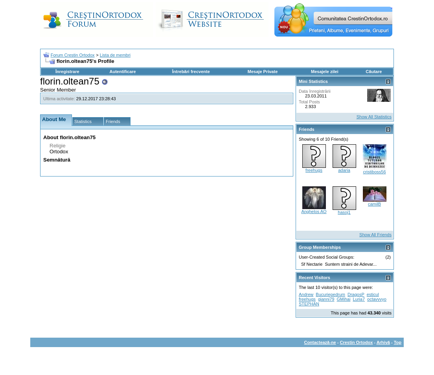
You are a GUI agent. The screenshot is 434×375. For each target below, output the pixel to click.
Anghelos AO (313, 211)
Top (397, 342)
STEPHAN (309, 303)
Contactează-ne (320, 342)
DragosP (356, 294)
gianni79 (326, 299)
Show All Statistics (374, 116)
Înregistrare (67, 71)
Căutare (374, 71)
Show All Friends (375, 234)
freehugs (313, 170)
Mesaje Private (263, 71)
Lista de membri (115, 55)
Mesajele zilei (324, 71)
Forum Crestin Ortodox (73, 55)
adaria (344, 170)
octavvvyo (376, 299)
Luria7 (359, 299)
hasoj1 (344, 212)
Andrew (306, 294)
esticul (373, 294)
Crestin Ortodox (356, 342)
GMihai (344, 299)
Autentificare (122, 71)
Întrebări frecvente (191, 71)
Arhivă (383, 342)
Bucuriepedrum (330, 294)
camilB (374, 204)
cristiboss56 (374, 171)
